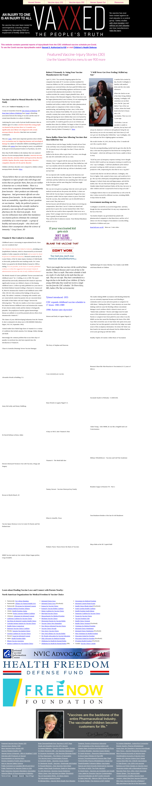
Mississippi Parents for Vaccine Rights (53, 621)
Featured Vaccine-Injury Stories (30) (13, 743)
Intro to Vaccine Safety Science (12, 763)
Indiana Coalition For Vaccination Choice (20, 643)
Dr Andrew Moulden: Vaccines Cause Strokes (94, 751)
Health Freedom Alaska (19, 611)
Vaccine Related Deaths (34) (11, 751)
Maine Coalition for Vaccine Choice (52, 611)
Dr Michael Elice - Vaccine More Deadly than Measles (56, 781)
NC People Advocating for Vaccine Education (55, 636)
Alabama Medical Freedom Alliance (18, 608)
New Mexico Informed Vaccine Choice (53, 626)
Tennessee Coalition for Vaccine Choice (87, 613)
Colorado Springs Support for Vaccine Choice (21, 623)
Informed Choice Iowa (48, 601)
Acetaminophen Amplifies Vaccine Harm (130, 776)
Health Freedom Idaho (18, 638)
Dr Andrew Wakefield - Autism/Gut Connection (132, 743)
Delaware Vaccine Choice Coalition (18, 628)
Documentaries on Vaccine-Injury (12, 758)
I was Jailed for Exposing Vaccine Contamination (95, 773)
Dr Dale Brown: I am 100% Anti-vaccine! (130, 763)
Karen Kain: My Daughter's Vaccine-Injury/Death (133, 748)
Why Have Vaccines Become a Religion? (130, 781)
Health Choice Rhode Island (84, 606)
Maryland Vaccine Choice (49, 613)
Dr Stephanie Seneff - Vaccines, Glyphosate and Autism (57, 763)
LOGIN (2, 65)
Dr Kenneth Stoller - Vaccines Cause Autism (53, 761)
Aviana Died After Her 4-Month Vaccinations (131, 761)
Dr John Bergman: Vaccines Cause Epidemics (54, 771)
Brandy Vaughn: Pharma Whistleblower (130, 746)
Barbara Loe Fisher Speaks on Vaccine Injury (132, 766)
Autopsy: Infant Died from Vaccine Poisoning (131, 778)
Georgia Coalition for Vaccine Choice (19, 633)
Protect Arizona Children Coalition (24, 613)
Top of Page (30, 776)
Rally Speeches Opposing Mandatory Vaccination (18, 771)
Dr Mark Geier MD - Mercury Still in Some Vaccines (96, 778)
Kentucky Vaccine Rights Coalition (52, 608)
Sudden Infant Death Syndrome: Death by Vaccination (57, 768)
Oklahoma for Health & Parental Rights (53, 641)
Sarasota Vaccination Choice (21, 631)
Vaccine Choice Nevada (48, 628)
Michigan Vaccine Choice (49, 618)
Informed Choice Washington (84, 628)
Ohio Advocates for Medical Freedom (53, 638)
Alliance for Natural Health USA (25, 603)
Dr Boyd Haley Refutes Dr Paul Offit (90, 756)
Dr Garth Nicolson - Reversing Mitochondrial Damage (96, 753)
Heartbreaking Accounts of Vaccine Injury (130, 756)
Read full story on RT (97, 227)
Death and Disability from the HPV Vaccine (53, 746)
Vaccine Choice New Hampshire (51, 623)
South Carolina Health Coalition (85, 608)
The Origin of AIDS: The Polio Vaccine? (91, 768)
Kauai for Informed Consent (21, 636)
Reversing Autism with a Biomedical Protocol (131, 768)
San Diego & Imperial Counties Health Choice (21, 621)
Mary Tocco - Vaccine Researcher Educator (131, 751)
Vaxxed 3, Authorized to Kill (54, 47)
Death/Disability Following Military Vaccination (94, 763)
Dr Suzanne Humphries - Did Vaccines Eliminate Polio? (57, 753)
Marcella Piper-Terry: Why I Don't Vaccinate (131, 771)
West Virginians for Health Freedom (86, 633)
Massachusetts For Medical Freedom (53, 616)
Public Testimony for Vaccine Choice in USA (16, 768)
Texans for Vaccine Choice (83, 616)
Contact (15, 776)
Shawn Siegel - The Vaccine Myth (128, 773)
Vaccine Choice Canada (88, 643)
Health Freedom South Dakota (84, 611)
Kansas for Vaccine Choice (49, 606)
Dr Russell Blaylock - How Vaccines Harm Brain (54, 766)
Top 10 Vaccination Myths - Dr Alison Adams (53, 776)
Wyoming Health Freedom (83, 641)
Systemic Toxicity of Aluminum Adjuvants (92, 743)
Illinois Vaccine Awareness (15, 641)
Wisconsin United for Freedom (85, 636)
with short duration (117, 23)
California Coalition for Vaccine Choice (19, 618)
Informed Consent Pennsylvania (85, 603)
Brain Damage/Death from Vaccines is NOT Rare (55, 743)
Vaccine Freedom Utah (82, 618)
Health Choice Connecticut (15, 626)
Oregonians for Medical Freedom (85, 601)
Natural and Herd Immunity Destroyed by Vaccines (95, 766)
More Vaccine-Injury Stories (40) (12, 748)
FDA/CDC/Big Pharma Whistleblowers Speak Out (95, 761)
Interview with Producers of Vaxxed (13, 756)
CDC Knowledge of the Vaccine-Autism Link (93, 746)
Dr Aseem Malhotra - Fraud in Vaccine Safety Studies (56, 748)
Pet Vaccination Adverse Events (49, 778)
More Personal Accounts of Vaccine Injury (130, 753)
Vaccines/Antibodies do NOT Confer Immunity (94, 776)
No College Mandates (22, 601)
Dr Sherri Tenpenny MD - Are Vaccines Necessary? (56, 751)
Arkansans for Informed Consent (24, 616)
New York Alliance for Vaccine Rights (53, 633)
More (73, 129)
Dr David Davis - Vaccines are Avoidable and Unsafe (96, 771)
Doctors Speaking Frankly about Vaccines (15, 761)
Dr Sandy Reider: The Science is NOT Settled (94, 781)
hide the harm (115, 31)
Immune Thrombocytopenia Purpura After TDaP (94, 758)
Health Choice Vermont (82, 621)
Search (21, 776)
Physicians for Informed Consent (25, 606)
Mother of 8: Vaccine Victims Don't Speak (130, 758)
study (10, 139)
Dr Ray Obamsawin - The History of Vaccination (54, 756)
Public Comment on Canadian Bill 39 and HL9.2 (17, 766)
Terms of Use (6, 776)
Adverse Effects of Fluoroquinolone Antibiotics (17, 773)
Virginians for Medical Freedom (85, 626)
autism (13, 146)
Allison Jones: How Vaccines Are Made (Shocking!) (55, 773)
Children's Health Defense (85, 47)
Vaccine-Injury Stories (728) (10, 746)
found (27, 113)
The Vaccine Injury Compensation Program (53, 758)
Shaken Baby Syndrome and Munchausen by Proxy (96, 748)
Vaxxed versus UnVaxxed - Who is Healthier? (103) (19, 753)
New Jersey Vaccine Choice (50, 631)
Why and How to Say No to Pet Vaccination (131, 783)
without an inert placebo (119, 26)
